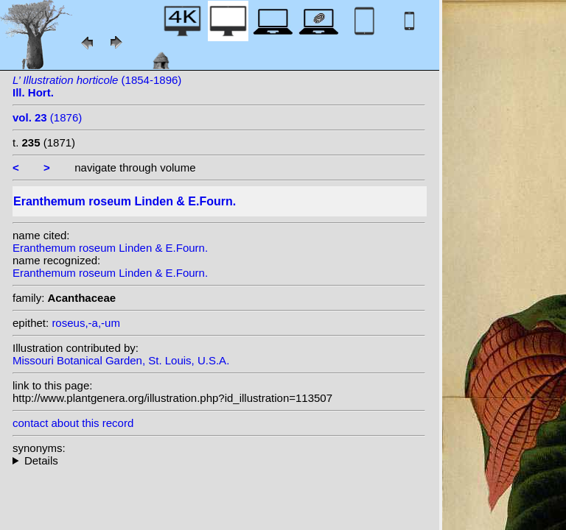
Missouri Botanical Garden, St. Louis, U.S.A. (121, 360)
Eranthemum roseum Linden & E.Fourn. (110, 247)
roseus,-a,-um (86, 323)
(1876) (47, 117)
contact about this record (73, 423)
